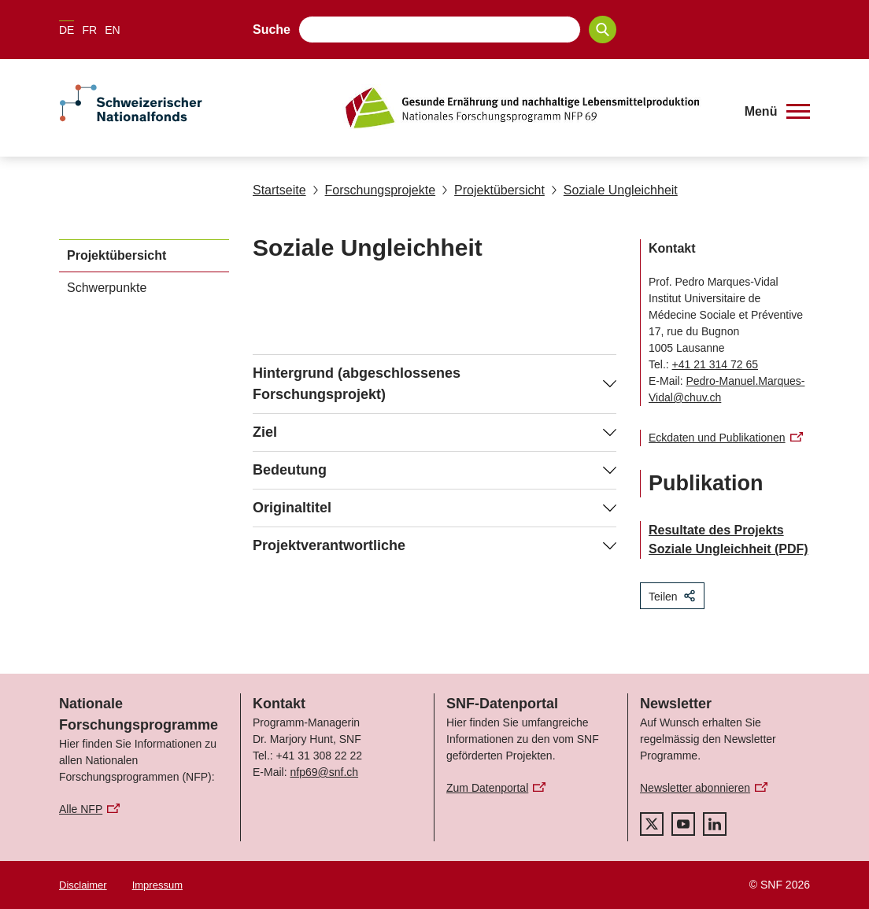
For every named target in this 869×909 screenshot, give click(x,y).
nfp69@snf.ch (324, 772)
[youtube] (683, 824)
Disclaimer (83, 885)
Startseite (279, 190)
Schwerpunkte (106, 287)
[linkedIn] (715, 824)
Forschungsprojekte (374, 190)
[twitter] (652, 824)
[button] (777, 111)
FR (89, 30)
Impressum (157, 885)
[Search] (602, 29)
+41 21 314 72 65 (715, 364)
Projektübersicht (493, 190)
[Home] (532, 107)
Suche (271, 29)
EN (112, 30)
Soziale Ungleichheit (614, 190)
